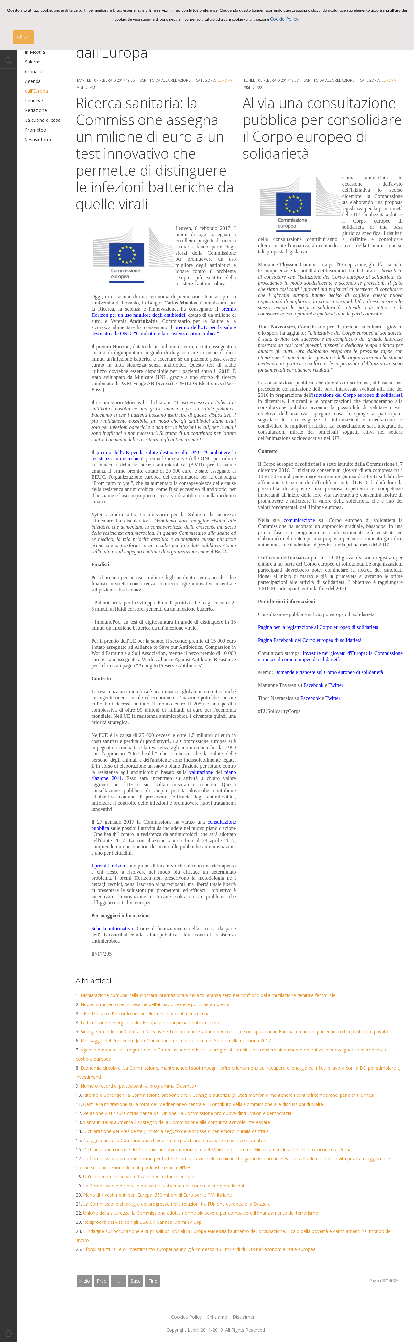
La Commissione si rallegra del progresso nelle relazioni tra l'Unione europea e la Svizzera (177, 1204)
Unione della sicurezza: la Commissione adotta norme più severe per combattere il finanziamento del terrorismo (200, 1213)
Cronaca (33, 71)
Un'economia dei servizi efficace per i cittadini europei (139, 1177)
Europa (225, 80)
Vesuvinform (38, 139)
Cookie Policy (284, 19)
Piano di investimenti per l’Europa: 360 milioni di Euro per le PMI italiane (157, 1195)
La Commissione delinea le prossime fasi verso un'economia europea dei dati (164, 1186)
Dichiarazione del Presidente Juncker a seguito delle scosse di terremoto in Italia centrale (176, 1131)
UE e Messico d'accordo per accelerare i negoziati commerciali (146, 1013)
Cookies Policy (186, 1317)
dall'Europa (36, 91)
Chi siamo (217, 1317)
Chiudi (23, 37)
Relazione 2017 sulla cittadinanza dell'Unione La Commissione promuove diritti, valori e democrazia (187, 1113)
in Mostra (35, 52)
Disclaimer (244, 1317)
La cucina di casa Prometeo (42, 125)
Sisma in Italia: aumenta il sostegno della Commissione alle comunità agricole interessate (176, 1122)
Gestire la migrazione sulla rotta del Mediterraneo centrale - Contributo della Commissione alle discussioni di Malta (203, 1104)
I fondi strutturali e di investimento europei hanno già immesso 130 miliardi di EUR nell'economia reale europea (199, 1249)
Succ (135, 1281)
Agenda (33, 81)
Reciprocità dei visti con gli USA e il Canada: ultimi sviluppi (142, 1222)
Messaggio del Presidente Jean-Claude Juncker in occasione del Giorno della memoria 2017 (176, 1041)
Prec (101, 1281)
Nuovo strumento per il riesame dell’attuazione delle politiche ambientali (156, 1004)
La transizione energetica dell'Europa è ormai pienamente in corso (150, 1022)
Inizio (84, 1281)
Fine (152, 1281)
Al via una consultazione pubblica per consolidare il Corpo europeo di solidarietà (322, 128)
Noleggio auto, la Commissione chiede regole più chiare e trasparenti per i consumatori (174, 1140)
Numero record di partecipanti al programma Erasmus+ (139, 1086)
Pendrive (34, 100)
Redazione (36, 110)
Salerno (33, 62)
